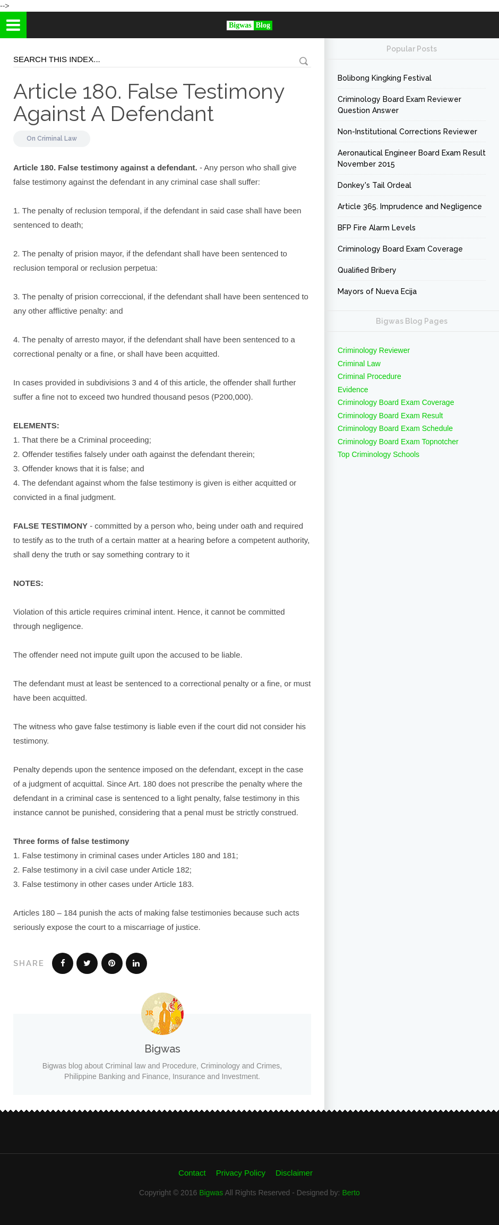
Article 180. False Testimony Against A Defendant (149, 102)
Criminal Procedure (369, 376)
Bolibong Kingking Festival (385, 78)
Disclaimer (294, 1172)
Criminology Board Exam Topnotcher (398, 441)
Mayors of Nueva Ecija (377, 291)
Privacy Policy (240, 1172)
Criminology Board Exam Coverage (400, 249)
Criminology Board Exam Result (390, 415)
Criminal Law (57, 138)
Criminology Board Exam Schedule (395, 428)
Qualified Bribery (367, 270)
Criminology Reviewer (374, 350)
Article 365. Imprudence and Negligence (410, 206)
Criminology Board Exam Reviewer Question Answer (399, 105)
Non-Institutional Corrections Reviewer (407, 131)
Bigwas (211, 1192)
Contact (192, 1172)
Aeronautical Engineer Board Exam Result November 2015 (412, 158)
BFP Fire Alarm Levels (377, 227)
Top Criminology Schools (378, 454)
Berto (350, 1192)
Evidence (353, 389)
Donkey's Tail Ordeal (374, 185)
